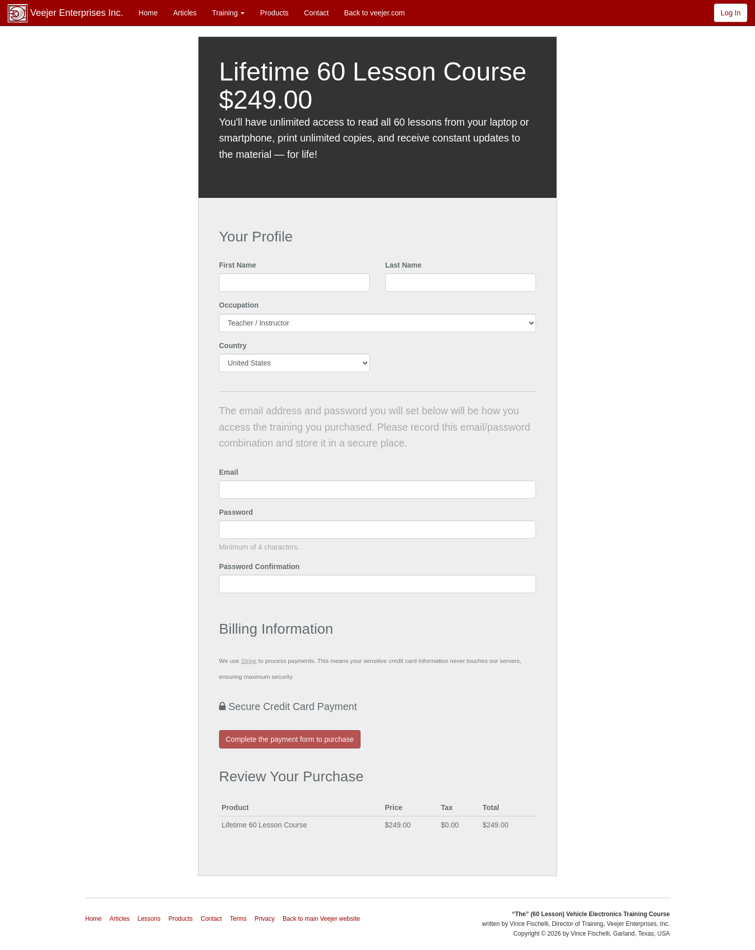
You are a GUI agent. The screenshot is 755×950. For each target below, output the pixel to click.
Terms (238, 918)
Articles (184, 13)
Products (274, 13)
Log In (731, 13)
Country (233, 345)
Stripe (249, 660)
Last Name (403, 265)
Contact (316, 13)
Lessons (149, 918)
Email (228, 472)
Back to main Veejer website (321, 918)
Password (236, 512)
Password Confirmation (259, 566)
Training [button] (228, 13)
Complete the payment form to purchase (290, 739)
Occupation (239, 305)
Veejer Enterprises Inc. (65, 13)
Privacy (264, 918)
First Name (237, 265)
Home (147, 13)
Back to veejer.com (374, 13)
